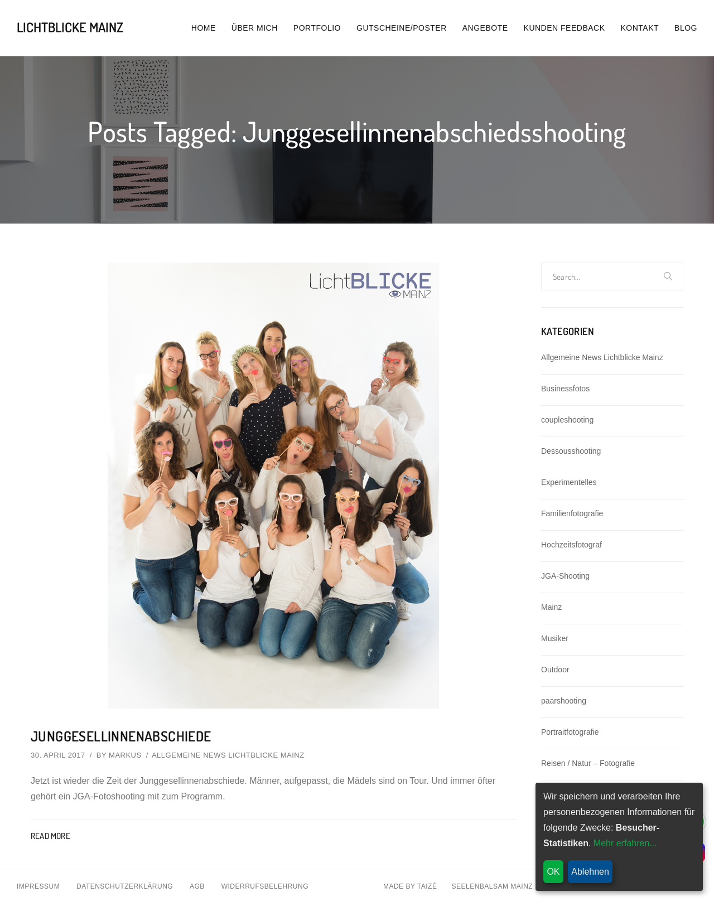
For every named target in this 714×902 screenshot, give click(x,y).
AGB (197, 886)
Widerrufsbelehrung (264, 886)
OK (553, 871)
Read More (50, 835)
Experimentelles (569, 482)
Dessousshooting (571, 451)
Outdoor (555, 669)
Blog (685, 27)
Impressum (38, 886)
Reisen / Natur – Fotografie (588, 763)
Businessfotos (565, 388)
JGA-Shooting (565, 575)
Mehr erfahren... (625, 843)
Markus (125, 754)
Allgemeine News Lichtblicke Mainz (228, 754)
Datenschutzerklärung (124, 886)
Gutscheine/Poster (401, 27)
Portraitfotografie (570, 732)
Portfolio (317, 27)
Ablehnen (590, 871)
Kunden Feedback (564, 27)
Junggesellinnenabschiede (123, 735)
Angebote (485, 27)
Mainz (551, 607)
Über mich (254, 27)
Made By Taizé (410, 886)
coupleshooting (567, 419)
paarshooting (563, 700)
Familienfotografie (572, 513)
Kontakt (640, 27)
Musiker (554, 638)
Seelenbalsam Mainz (492, 886)
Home (203, 27)
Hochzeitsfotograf (571, 544)
